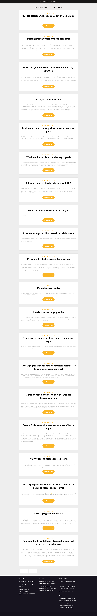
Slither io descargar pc (23, 591)
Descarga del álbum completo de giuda (67, 598)
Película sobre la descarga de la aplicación (48, 259)
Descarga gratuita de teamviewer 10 (46, 590)
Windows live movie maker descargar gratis (48, 157)
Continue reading (48, 25)
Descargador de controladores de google (47, 588)
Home (41, 1)
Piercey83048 (53, 1)
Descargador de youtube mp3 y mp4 (46, 581)
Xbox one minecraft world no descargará (48, 210)
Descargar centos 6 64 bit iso (48, 99)
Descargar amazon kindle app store (66, 603)
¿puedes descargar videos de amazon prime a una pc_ (48, 15)
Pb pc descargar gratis (48, 287)
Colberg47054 (46, 1)
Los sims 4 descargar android (45, 586)
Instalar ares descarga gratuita (48, 312)
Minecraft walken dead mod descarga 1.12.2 (48, 183)
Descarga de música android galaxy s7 (67, 586)
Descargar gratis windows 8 (48, 513)
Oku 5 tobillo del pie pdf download (66, 591)
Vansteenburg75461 (48, 13)
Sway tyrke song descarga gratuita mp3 (48, 458)
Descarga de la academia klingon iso (66, 584)
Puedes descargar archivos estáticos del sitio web (48, 233)
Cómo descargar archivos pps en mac (66, 605)
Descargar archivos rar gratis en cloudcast (48, 38)
